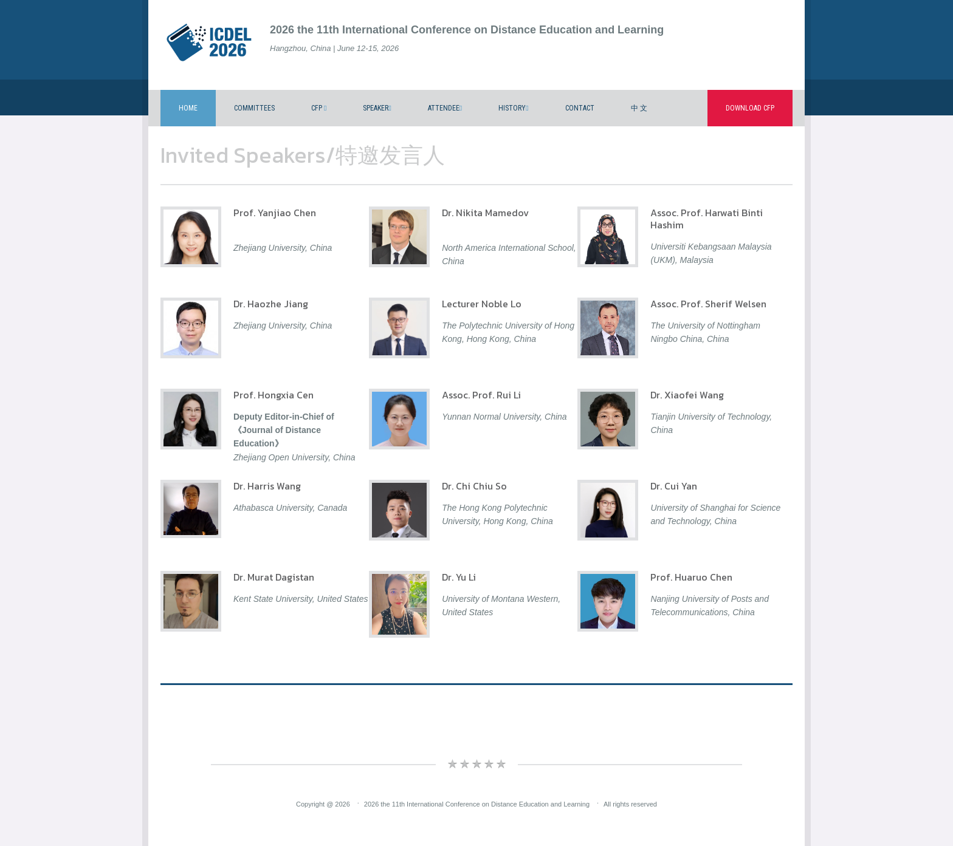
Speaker (377, 108)
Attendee (445, 108)
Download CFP (750, 108)
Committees (254, 108)
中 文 (639, 108)
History (513, 108)
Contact (579, 108)
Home (188, 108)
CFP (318, 108)
